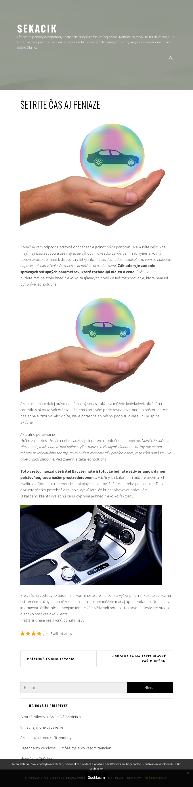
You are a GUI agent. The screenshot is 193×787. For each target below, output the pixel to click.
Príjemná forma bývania (51, 658)
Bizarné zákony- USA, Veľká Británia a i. (51, 716)
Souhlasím (96, 777)
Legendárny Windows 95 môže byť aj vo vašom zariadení (66, 748)
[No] (187, 773)
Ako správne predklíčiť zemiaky (45, 737)
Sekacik (37, 28)
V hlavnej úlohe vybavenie (41, 727)
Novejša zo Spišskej (36, 758)
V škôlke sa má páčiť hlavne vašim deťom (139, 658)
